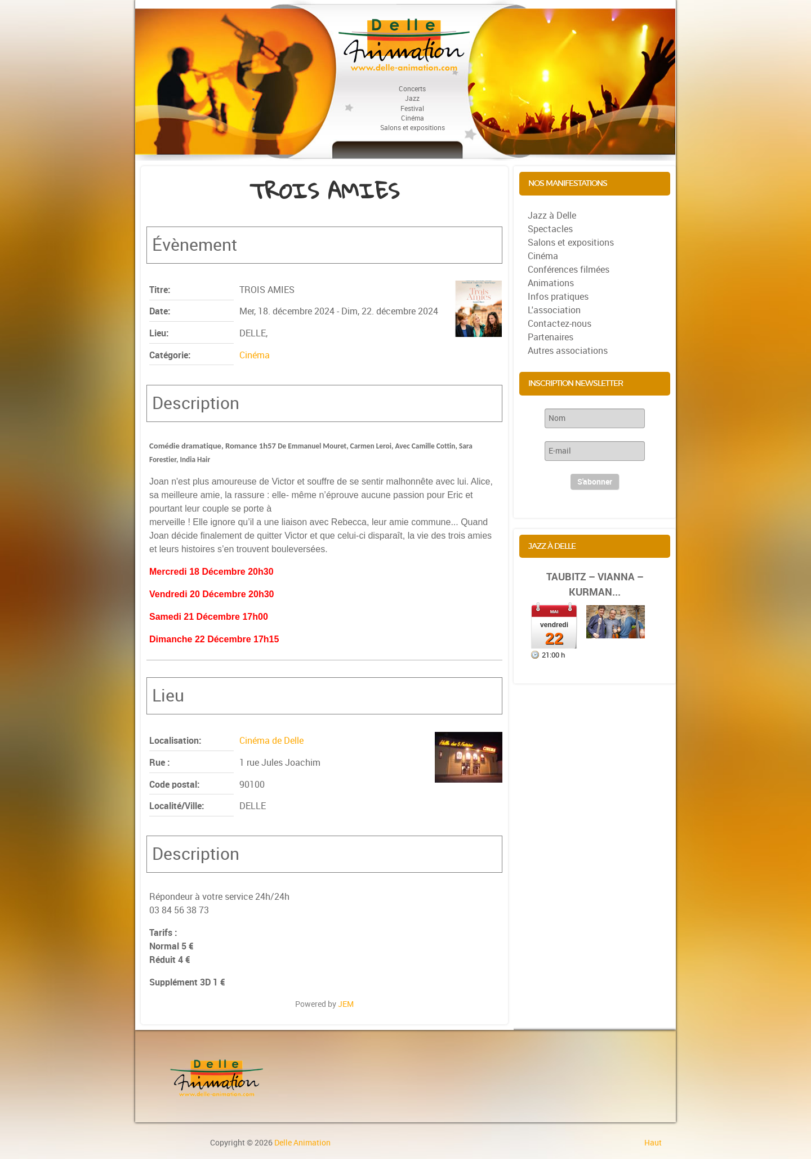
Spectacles (550, 229)
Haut (653, 1143)
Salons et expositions (571, 242)
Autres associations (568, 350)
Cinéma (254, 355)
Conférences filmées (568, 269)
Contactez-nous (559, 323)
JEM (346, 1004)
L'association (554, 310)
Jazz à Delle (552, 215)
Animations (551, 283)
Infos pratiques (558, 296)
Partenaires (550, 337)
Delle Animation (302, 1143)
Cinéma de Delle (271, 740)
